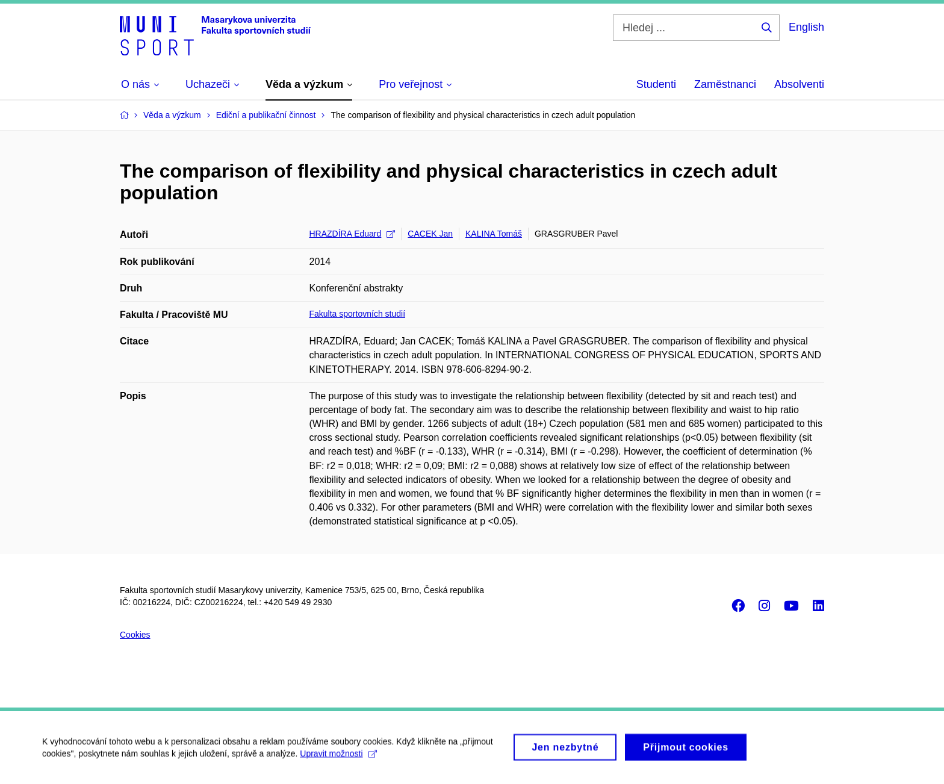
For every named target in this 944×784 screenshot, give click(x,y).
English (806, 27)
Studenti (656, 84)
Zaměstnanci (725, 84)
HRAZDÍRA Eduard (352, 233)
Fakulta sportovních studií (357, 314)
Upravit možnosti (338, 760)
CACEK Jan (430, 233)
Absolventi (799, 84)
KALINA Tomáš (493, 233)
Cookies (135, 634)
